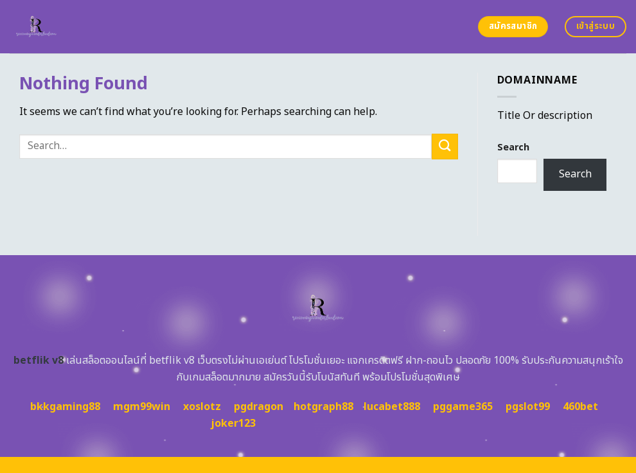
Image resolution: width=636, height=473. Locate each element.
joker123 (233, 423)
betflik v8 (38, 360)
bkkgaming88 (65, 407)
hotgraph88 (323, 407)
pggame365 (463, 407)
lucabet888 (392, 407)
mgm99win (141, 407)
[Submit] (444, 146)
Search (513, 147)
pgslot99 (528, 407)
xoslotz (202, 407)
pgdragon (258, 407)
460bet (580, 407)
